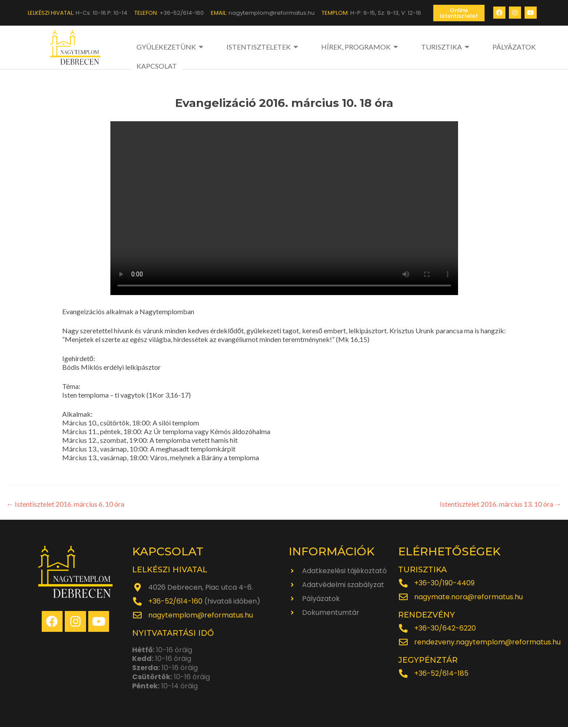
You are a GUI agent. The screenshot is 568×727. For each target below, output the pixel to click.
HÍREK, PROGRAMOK (336, 47)
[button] (459, 13)
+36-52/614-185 (441, 673)
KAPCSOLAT (516, 47)
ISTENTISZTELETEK (251, 47)
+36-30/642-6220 (445, 628)
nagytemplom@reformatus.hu (200, 615)
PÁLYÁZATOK (465, 47)
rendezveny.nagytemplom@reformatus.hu (487, 642)
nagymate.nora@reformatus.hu (468, 596)
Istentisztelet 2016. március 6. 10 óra (65, 503)
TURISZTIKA (410, 47)
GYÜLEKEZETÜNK (171, 47)
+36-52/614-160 (175, 601)
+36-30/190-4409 (444, 583)
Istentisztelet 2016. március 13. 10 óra (500, 503)
